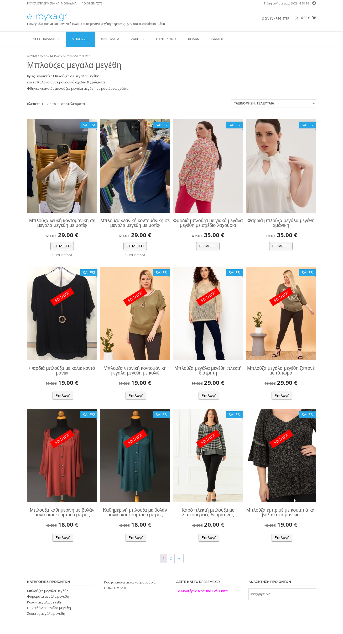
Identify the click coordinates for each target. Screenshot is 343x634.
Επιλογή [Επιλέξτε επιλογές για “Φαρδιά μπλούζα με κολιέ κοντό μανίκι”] (62, 395)
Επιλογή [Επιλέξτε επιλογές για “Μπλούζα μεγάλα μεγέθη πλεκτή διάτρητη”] (208, 395)
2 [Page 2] (171, 558)
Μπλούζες (80, 39)
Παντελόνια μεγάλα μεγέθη (49, 607)
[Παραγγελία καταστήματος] (273, 103)
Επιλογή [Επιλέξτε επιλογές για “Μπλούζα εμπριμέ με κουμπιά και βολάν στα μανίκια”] (281, 537)
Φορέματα (110, 39)
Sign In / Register (275, 19)
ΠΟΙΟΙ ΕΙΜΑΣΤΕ (91, 3)
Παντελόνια (166, 39)
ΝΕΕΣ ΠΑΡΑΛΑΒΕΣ (46, 39)
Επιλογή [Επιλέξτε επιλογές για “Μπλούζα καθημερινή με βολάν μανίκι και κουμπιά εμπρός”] (62, 537)
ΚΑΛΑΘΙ (217, 39)
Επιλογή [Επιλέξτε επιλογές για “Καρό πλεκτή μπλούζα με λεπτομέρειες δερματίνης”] (208, 537)
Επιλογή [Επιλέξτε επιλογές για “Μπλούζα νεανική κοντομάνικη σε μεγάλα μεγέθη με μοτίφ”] (135, 245)
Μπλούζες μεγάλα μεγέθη (48, 590)
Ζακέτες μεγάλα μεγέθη (46, 613)
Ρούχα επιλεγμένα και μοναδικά (51, 3)
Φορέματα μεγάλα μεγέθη (48, 596)
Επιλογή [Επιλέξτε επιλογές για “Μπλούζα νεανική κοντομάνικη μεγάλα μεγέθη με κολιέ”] (135, 395)
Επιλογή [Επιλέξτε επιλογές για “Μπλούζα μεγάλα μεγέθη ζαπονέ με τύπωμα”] (281, 395)
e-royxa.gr (47, 16)
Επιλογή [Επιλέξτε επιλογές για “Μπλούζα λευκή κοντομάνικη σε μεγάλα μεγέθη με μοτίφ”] (62, 245)
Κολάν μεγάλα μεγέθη (44, 602)
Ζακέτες (137, 39)
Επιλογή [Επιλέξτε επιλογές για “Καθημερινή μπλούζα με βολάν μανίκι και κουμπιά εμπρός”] (135, 537)
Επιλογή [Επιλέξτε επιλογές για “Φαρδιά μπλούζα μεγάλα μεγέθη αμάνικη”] (281, 245)
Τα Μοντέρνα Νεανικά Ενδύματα (202, 590)
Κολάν (193, 39)
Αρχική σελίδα (37, 56)
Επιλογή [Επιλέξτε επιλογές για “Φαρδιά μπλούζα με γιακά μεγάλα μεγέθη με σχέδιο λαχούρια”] (208, 245)
